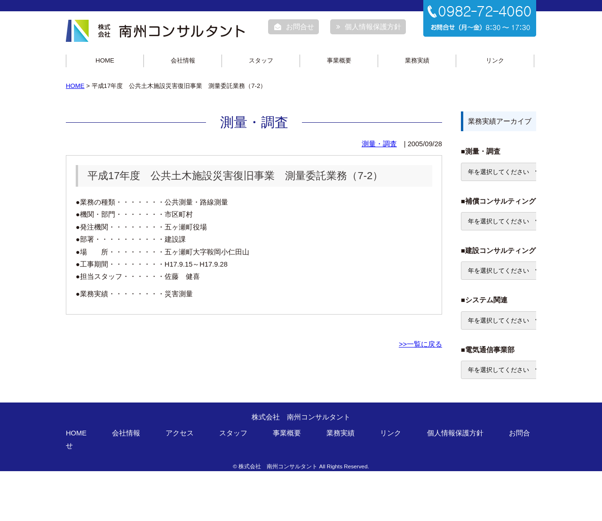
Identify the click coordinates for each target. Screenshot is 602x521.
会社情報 (183, 60)
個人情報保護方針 (368, 27)
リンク (495, 60)
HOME (104, 60)
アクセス (180, 433)
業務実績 (417, 60)
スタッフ (261, 60)
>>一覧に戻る (420, 344)
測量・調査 (379, 144)
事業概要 (339, 60)
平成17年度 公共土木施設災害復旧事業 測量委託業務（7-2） (235, 176)
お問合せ (294, 27)
